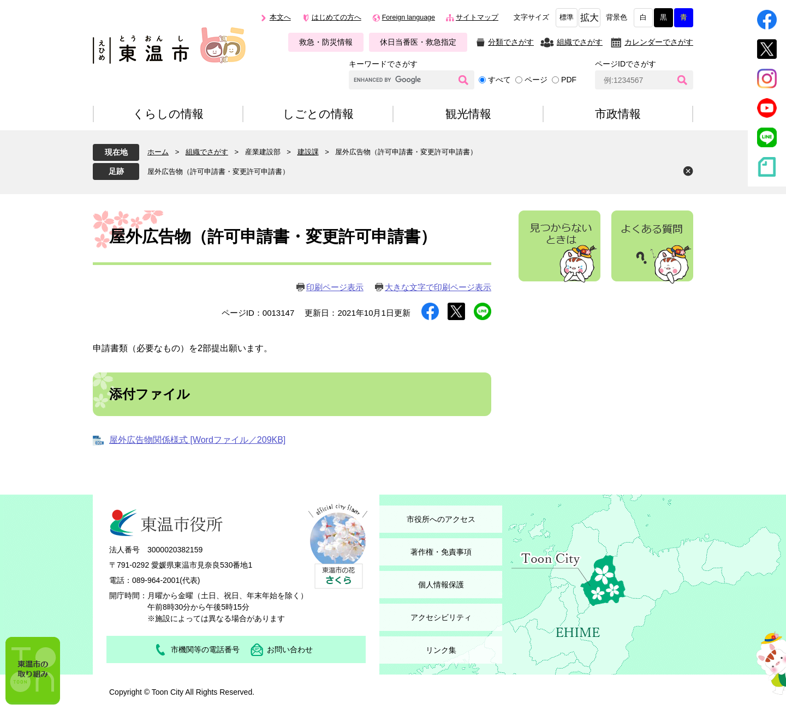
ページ (536, 79)
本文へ (280, 17)
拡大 (589, 18)
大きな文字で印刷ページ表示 (438, 287)
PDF (568, 79)
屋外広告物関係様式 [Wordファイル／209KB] (197, 439)
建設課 (308, 152)
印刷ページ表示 (335, 287)
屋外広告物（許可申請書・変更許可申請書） (218, 171)
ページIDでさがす (625, 63)
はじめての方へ (336, 17)
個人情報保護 (441, 584)
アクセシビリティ (441, 617)
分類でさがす (511, 42)
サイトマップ (477, 17)
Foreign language (408, 17)
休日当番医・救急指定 (418, 42)
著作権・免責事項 (441, 551)
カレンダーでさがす (658, 42)
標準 (566, 17)
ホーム (158, 152)
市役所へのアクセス (441, 519)
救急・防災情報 (326, 42)
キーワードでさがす (383, 63)
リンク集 (441, 650)
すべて (499, 79)
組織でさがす (580, 42)
